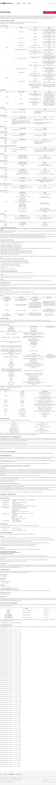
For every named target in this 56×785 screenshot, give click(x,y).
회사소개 (1, 774)
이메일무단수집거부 (19, 774)
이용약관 (5, 774)
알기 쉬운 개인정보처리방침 (49, 12)
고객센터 (29, 3)
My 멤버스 (19, 3)
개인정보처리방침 (11, 774)
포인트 (24, 3)
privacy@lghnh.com (6, 581)
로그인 (54, 3)
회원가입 (50, 3)
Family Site (45, 780)
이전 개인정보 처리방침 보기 (5, 648)
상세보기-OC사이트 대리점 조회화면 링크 (13, 337)
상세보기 (7, 301)
